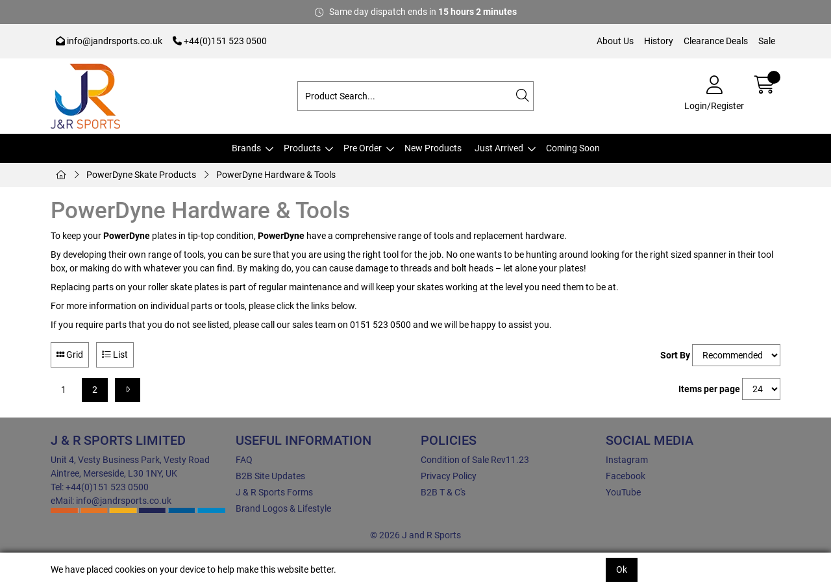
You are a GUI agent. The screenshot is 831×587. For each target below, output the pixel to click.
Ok (621, 569)
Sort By (675, 355)
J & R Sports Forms (274, 492)
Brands (246, 148)
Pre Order (362, 148)
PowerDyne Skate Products (141, 174)
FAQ (244, 460)
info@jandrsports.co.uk (109, 41)
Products (302, 148)
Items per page (709, 389)
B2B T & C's (443, 492)
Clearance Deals (716, 41)
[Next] (127, 390)
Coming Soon (573, 148)
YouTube (623, 492)
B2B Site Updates (270, 476)
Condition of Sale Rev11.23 (475, 460)
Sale (766, 41)
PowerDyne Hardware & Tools (276, 174)
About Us (615, 41)
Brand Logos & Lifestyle (283, 508)
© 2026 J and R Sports (415, 535)
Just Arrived (499, 148)
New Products (433, 148)
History (658, 41)
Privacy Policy (449, 476)
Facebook (625, 476)
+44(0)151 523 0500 (220, 41)
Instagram (627, 460)
